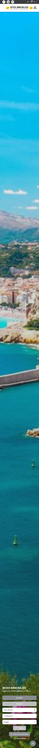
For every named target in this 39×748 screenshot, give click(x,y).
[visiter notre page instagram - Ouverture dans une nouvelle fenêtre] (12, 2)
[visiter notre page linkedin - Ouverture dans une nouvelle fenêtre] (8, 2)
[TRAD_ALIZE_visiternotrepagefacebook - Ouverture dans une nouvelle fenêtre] (4, 2)
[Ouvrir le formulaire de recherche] (19, 728)
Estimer (19, 704)
